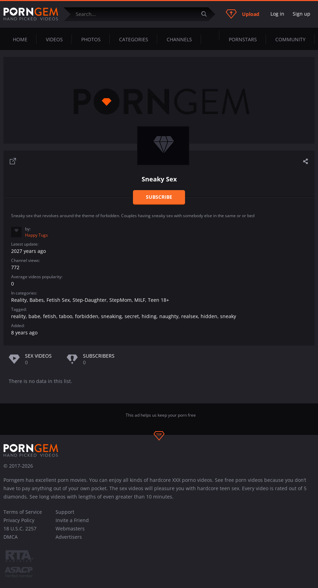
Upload (242, 13)
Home (20, 39)
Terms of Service (22, 512)
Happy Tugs (36, 235)
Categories (133, 39)
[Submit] (206, 14)
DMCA (10, 537)
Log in (277, 13)
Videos (54, 39)
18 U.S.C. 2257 (19, 528)
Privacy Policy (18, 520)
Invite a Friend (72, 520)
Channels (179, 39)
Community (290, 39)
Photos (91, 39)
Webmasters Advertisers (70, 532)
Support (65, 512)
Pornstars (243, 39)
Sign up (301, 13)
